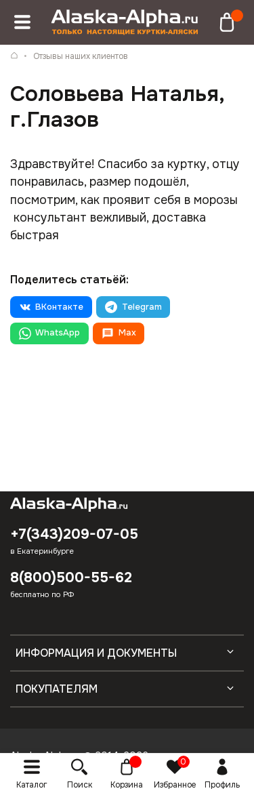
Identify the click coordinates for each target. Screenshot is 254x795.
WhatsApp (49, 333)
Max (118, 333)
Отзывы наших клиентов (80, 56)
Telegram (133, 307)
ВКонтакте (51, 307)
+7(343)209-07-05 (74, 534)
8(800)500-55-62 (71, 577)
